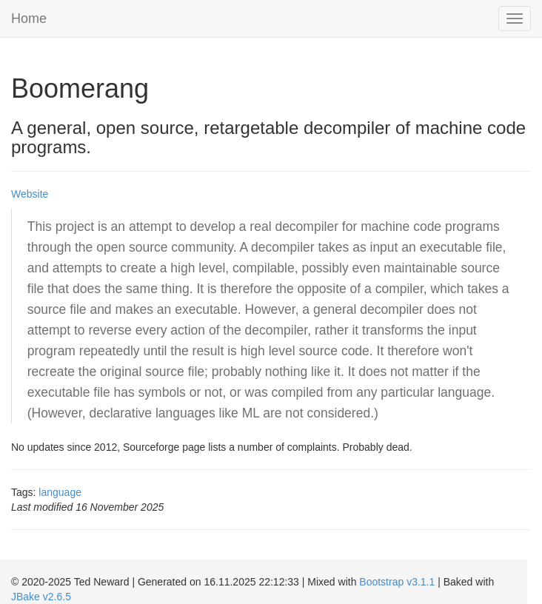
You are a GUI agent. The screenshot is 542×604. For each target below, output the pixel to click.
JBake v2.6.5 (41, 597)
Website (29, 194)
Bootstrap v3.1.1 (397, 582)
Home (29, 18)
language (60, 492)
